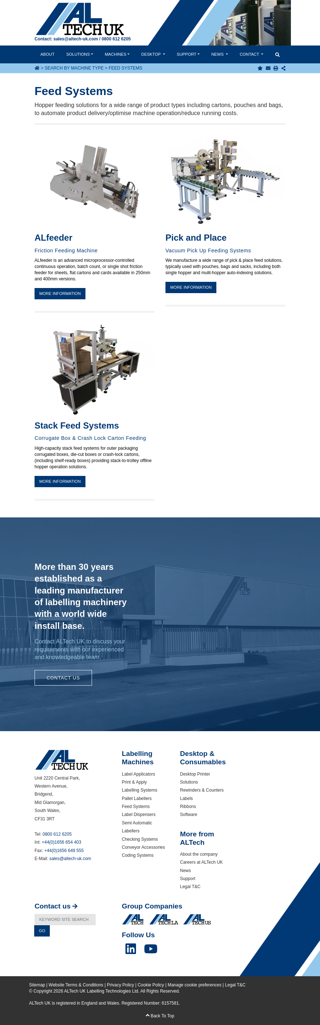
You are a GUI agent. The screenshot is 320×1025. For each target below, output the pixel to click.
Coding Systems (137, 855)
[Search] (65, 919)
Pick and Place (196, 238)
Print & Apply (134, 782)
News (218, 54)
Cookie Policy (150, 984)
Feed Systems (136, 806)
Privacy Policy (120, 984)
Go (42, 931)
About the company (198, 854)
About (47, 54)
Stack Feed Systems (77, 425)
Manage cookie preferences (194, 984)
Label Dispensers (139, 814)
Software (188, 814)
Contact (250, 54)
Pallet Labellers (137, 798)
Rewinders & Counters (202, 790)
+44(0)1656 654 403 (61, 842)
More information (60, 293)
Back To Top (160, 1015)
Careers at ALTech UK (201, 862)
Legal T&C (190, 886)
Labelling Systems (139, 790)
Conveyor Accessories (143, 847)
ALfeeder (53, 238)
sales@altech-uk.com (75, 39)
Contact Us (63, 678)
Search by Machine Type (74, 68)
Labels (186, 798)
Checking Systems (140, 839)
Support (186, 54)
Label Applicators (138, 774)
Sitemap (37, 984)
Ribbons (188, 806)
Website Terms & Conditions (76, 984)
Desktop (151, 54)
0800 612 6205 (116, 39)
